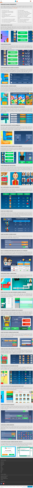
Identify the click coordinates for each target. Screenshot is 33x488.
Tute (1, 472)
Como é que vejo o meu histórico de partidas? (8, 20)
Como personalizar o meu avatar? (6, 14)
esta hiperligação (26, 335)
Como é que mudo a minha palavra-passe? (23, 19)
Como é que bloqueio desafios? (22, 21)
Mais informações (24, 487)
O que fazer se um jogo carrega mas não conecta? (25, 22)
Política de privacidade (3, 477)
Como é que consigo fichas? (6, 15)
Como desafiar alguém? (21, 10)
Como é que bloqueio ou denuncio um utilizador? (8, 19)
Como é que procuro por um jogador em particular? (9, 21)
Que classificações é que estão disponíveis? (24, 14)
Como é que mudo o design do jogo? (23, 11)
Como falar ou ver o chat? (5, 10)
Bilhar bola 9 (2, 463)
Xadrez (2, 470)
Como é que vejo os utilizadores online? (23, 20)
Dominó (2, 465)
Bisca (1, 471)
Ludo (1, 466)
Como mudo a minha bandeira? (6, 22)
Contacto (2, 479)
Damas (2, 467)
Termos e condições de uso (4, 478)
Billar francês (2, 464)
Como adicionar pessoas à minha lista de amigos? (24, 13)
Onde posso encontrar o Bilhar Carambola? (24, 12)
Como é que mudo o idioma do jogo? (23, 15)
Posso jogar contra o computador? (22, 16)
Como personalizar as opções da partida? (7, 11)
